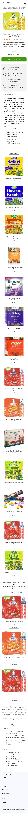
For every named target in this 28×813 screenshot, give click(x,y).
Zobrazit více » (20, 46)
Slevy (3, 780)
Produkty (8, 7)
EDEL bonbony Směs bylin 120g (14, 207)
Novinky (4, 777)
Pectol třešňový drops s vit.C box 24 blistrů (14, 621)
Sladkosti (24, 7)
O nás (3, 798)
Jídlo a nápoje (18, 7)
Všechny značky (6, 774)
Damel (23, 44)
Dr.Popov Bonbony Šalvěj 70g (14, 328)
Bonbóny (4, 8)
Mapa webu (5, 789)
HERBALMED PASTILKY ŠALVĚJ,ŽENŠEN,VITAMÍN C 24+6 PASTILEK (14, 451)
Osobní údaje (5, 793)
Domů (4, 7)
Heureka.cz (12, 7)
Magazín (4, 786)
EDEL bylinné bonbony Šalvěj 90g (14, 178)
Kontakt (4, 802)
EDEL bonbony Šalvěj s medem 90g (14, 482)
